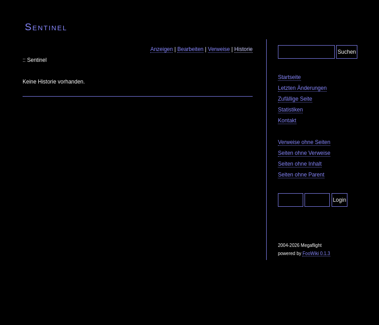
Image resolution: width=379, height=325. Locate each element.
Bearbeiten (190, 49)
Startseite (289, 77)
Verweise (219, 49)
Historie (243, 49)
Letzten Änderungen (302, 88)
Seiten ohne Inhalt (300, 164)
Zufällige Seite (295, 99)
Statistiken (290, 110)
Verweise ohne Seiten (304, 142)
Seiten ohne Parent (301, 175)
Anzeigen (161, 49)
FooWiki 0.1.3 (316, 253)
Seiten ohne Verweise (304, 153)
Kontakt (287, 120)
